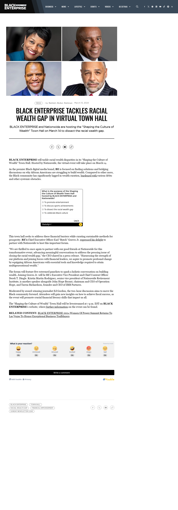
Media (38, 103)
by (59, 103)
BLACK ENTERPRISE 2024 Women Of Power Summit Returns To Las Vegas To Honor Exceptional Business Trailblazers (60, 314)
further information (57, 307)
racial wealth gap (19, 408)
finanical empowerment (42, 408)
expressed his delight (91, 239)
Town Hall (35, 404)
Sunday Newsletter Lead (22, 411)
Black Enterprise (18, 404)
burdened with (89, 175)
